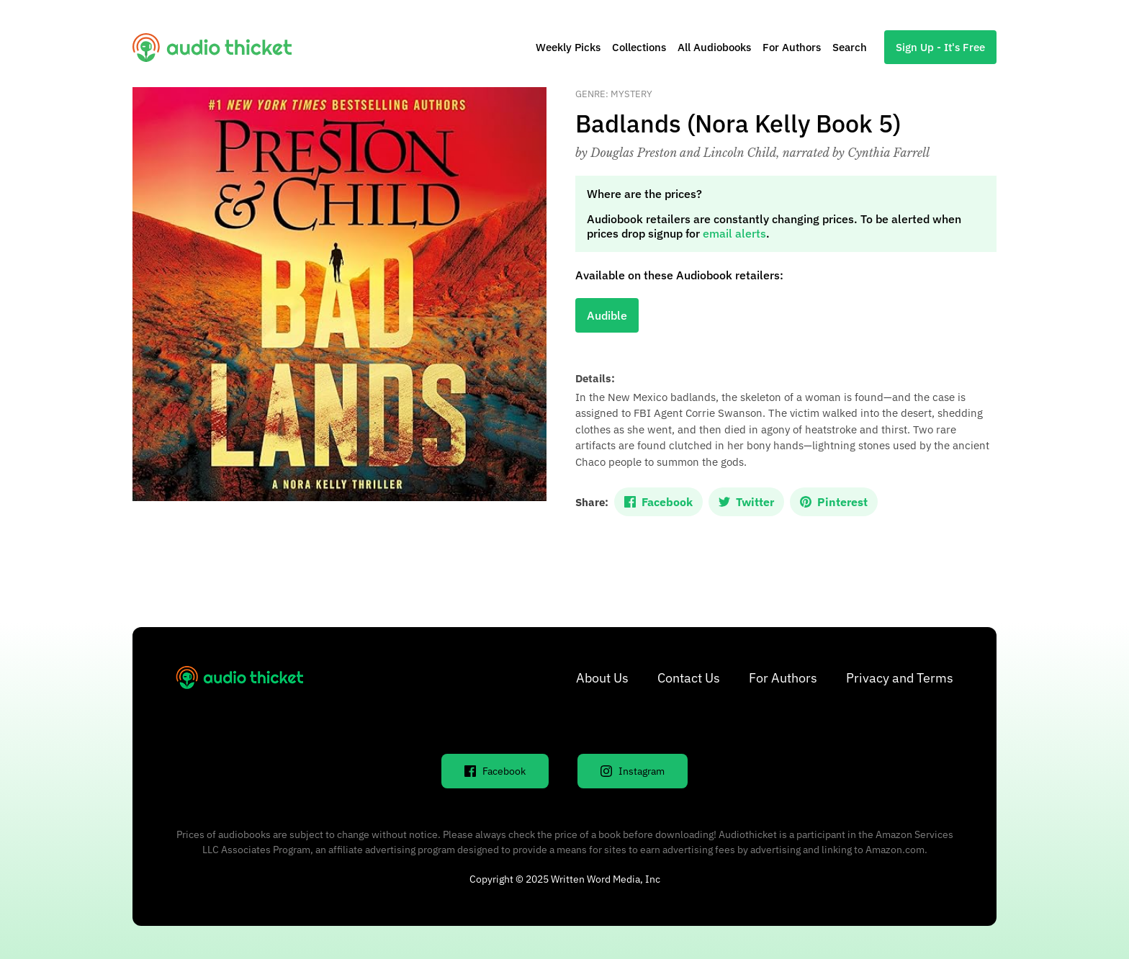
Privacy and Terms (899, 678)
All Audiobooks (714, 47)
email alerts (734, 233)
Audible (607, 315)
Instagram (633, 771)
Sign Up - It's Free (940, 47)
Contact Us (688, 678)
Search (849, 47)
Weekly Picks (568, 47)
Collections (639, 47)
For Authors (792, 47)
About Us (602, 678)
